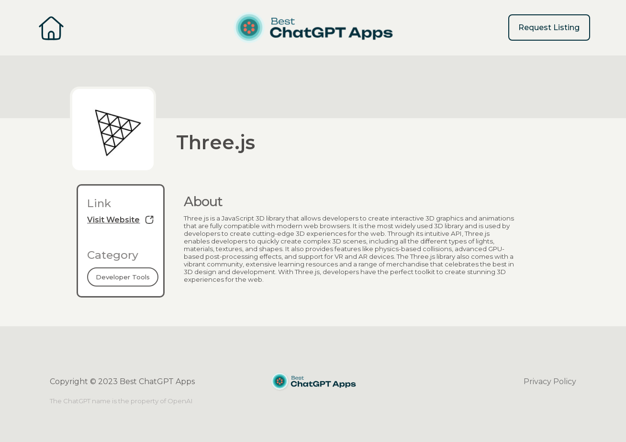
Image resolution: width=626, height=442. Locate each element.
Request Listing (549, 27)
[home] (313, 28)
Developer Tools (123, 277)
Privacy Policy (550, 381)
